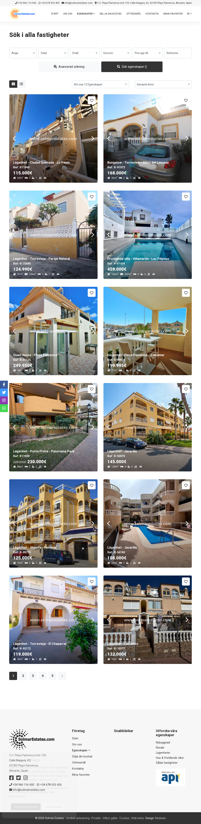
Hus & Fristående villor (170, 758)
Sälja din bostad (111, 13)
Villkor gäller (110, 818)
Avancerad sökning (69, 67)
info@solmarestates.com (77, 3)
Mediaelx (160, 818)
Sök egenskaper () (132, 67)
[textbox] (23, 53)
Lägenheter (163, 752)
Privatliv (96, 818)
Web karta (137, 818)
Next (93, 138)
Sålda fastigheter (167, 762)
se (189, 13)
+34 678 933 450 (48, 3)
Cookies (124, 818)
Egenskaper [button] (86, 13)
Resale (160, 747)
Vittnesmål (133, 13)
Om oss (67, 13)
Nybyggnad (163, 742)
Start (54, 13)
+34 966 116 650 (25, 3)
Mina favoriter (173, 13)
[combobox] (23, 53)
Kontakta (152, 13)
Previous (14, 138)
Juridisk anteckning (78, 818)
